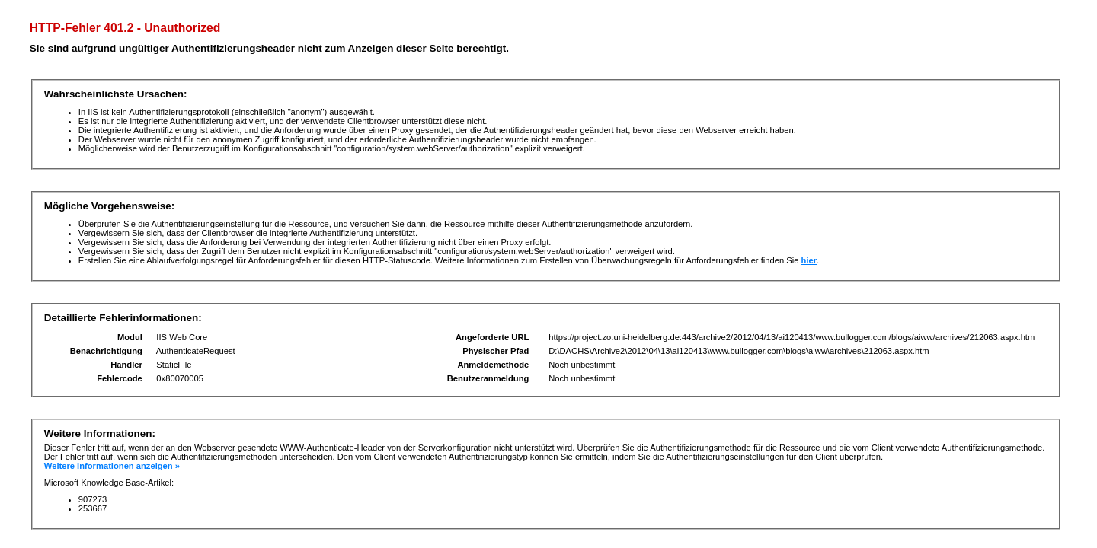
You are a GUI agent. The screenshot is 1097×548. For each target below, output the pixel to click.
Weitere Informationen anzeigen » (112, 465)
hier (809, 260)
